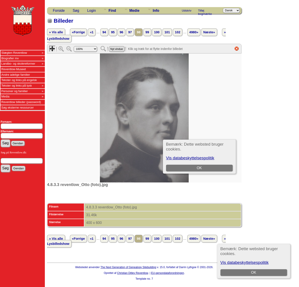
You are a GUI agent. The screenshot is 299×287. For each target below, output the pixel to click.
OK (253, 272)
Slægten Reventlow (14, 52)
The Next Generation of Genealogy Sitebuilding (128, 267)
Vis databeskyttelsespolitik (244, 262)
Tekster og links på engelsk (19, 80)
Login (91, 10)
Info (156, 10)
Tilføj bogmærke (205, 11)
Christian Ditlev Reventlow (132, 273)
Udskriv (186, 10)
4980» (193, 32)
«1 (91, 32)
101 (167, 32)
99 (147, 32)
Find (112, 10)
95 (113, 32)
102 (177, 32)
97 (130, 32)
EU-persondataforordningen (167, 273)
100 (156, 32)
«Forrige (78, 32)
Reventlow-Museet (13, 69)
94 (104, 32)
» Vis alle (56, 32)
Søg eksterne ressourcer (17, 107)
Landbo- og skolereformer (18, 63)
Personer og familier (14, 91)
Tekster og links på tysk (16, 85)
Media (5, 96)
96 (121, 32)
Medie (134, 10)
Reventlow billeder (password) (21, 102)
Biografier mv (10, 58)
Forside (59, 10)
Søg (76, 10)
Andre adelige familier (15, 74)
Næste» (209, 32)
